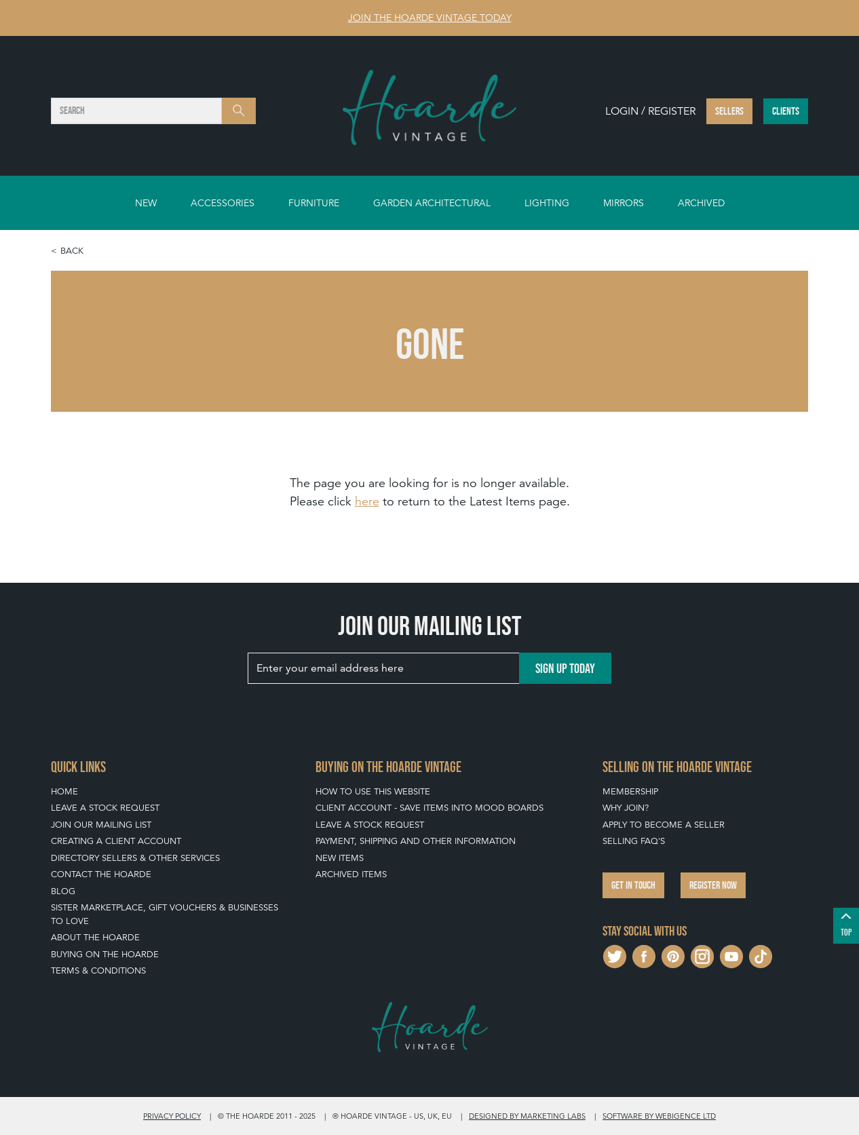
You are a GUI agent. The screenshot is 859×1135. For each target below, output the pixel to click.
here (367, 501)
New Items (340, 858)
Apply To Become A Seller (664, 824)
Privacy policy (172, 1116)
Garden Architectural (432, 203)
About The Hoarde (95, 937)
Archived (701, 203)
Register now (713, 885)
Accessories (222, 203)
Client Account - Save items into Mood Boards (429, 807)
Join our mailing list (101, 824)
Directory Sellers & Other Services (135, 858)
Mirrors (623, 203)
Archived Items (351, 874)
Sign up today (565, 668)
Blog (63, 891)
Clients (785, 110)
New (146, 203)
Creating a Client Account (116, 841)
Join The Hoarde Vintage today (430, 18)
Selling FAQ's (634, 841)
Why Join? (626, 807)
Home (64, 791)
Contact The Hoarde (101, 874)
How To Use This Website (373, 791)
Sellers (729, 110)
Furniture (313, 203)
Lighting (546, 203)
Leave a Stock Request (105, 807)
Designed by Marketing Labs (527, 1116)
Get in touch (633, 885)
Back (71, 250)
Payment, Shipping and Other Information (416, 841)
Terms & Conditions (98, 970)
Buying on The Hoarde (105, 954)
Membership (630, 791)
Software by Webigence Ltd (659, 1116)
